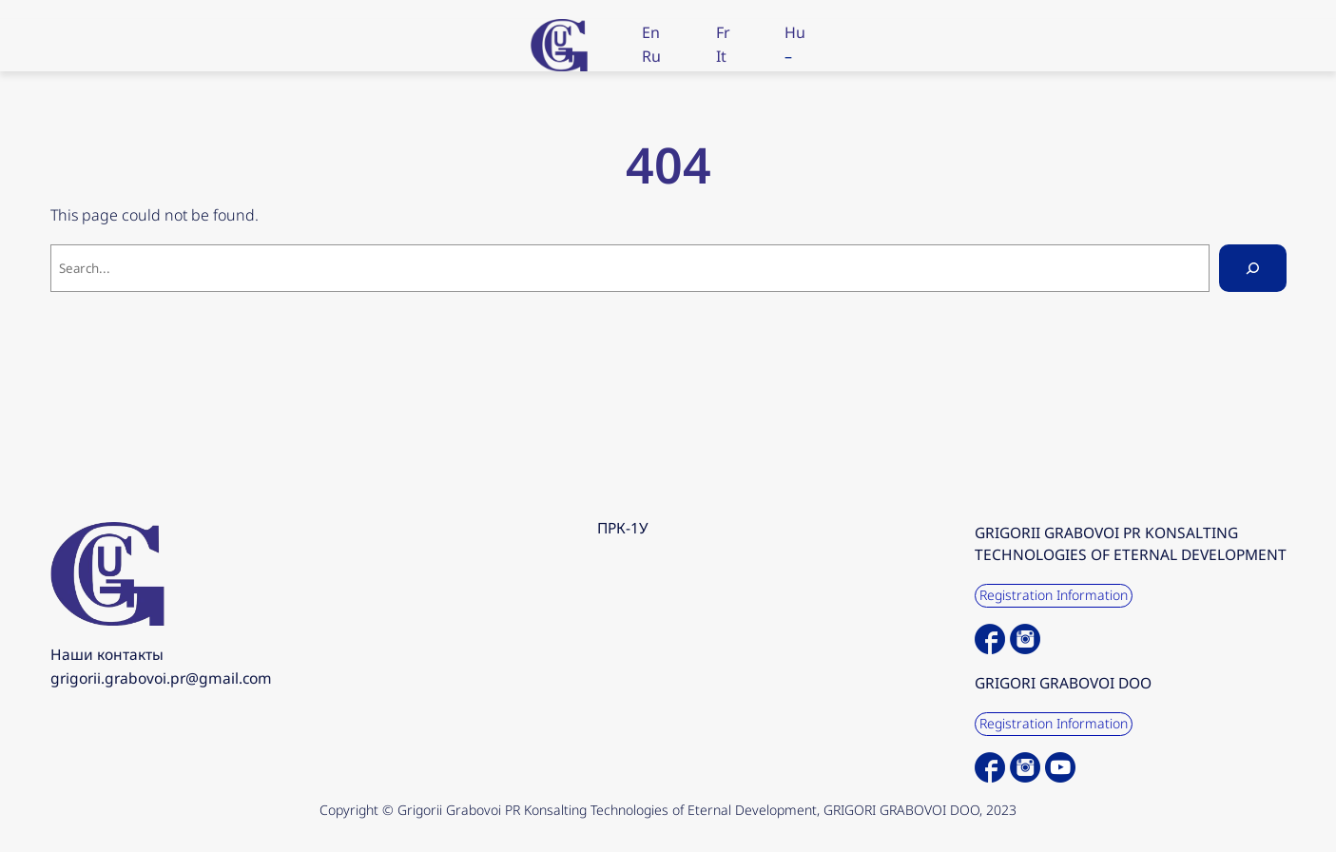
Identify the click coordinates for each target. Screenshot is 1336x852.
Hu (794, 32)
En (651, 32)
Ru (651, 56)
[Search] (1253, 267)
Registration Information (1053, 595)
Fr (723, 32)
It (721, 56)
